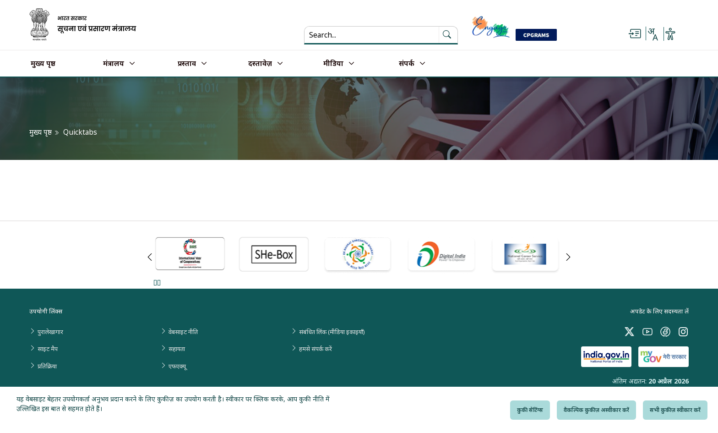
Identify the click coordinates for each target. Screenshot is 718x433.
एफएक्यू (177, 366)
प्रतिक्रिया (47, 366)
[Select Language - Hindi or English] (652, 34)
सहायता (177, 349)
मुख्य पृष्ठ (43, 63)
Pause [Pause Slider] (157, 282)
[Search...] (366, 35)
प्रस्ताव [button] (187, 63)
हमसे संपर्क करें (315, 349)
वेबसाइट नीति (183, 332)
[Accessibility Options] (670, 34)
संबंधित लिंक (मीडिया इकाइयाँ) (332, 332)
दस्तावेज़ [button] (260, 63)
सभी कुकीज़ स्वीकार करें (675, 410)
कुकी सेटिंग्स (530, 410)
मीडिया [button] (333, 63)
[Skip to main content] (634, 34)
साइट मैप (48, 349)
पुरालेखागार (50, 332)
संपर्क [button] (406, 63)
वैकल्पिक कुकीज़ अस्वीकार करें (596, 410)
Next (568, 257)
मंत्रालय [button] (113, 63)
